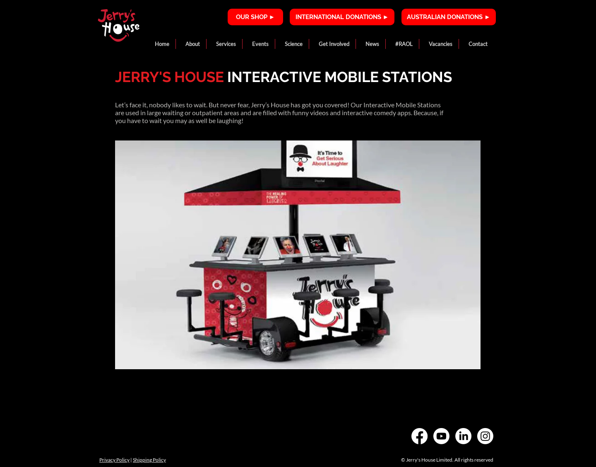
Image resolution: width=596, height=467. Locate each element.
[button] (191, 44)
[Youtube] (441, 436)
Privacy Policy (114, 460)
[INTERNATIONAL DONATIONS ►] (342, 17)
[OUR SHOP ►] (255, 17)
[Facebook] (419, 436)
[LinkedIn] (463, 436)
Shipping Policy (149, 460)
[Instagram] (485, 436)
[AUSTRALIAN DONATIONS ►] (448, 17)
